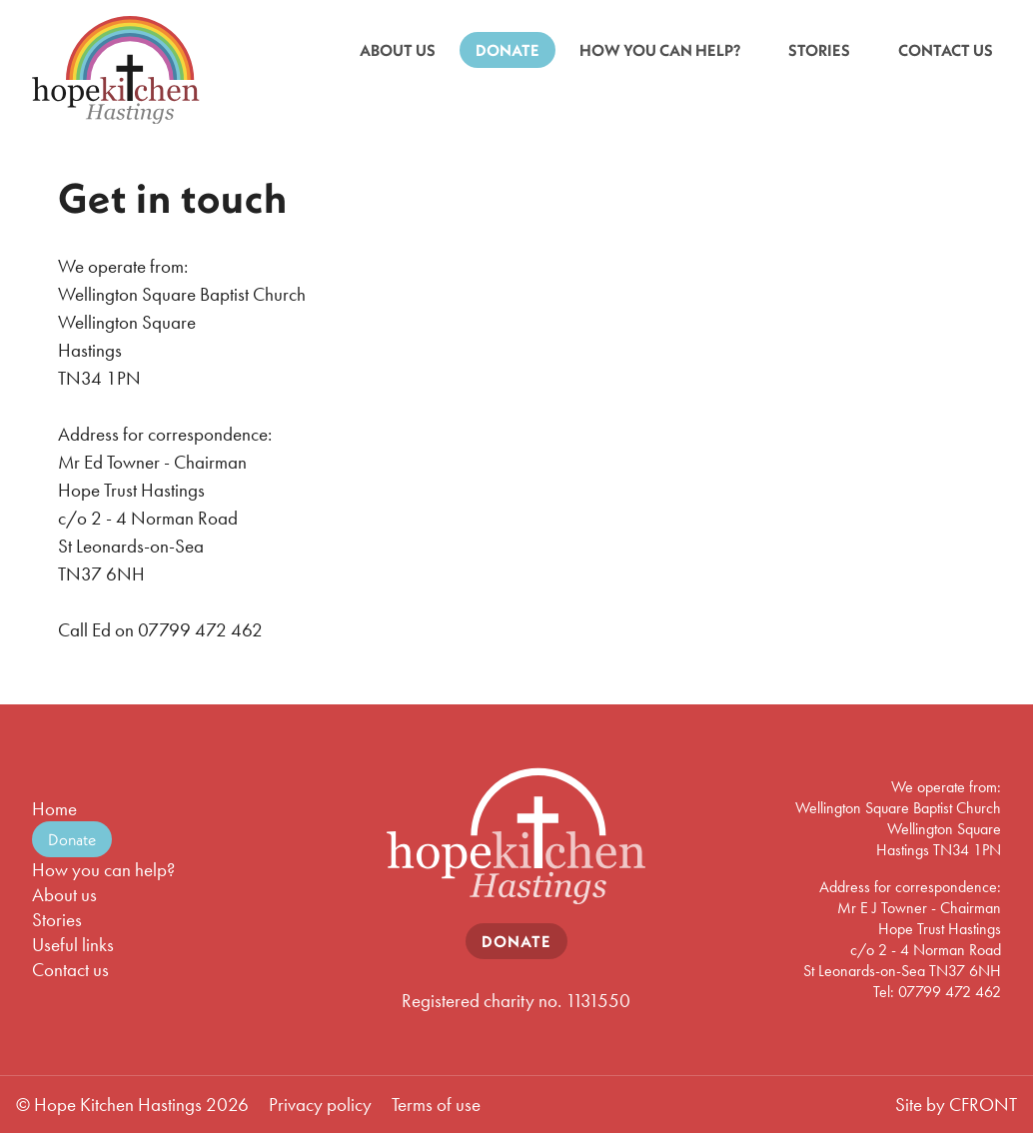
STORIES (819, 50)
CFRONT (983, 1104)
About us (64, 894)
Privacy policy (320, 1104)
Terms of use (436, 1104)
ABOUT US (398, 50)
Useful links (73, 944)
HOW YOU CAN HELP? (659, 50)
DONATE (507, 50)
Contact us (70, 969)
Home (54, 808)
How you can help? (103, 869)
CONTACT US (945, 50)
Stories (57, 919)
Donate (72, 839)
